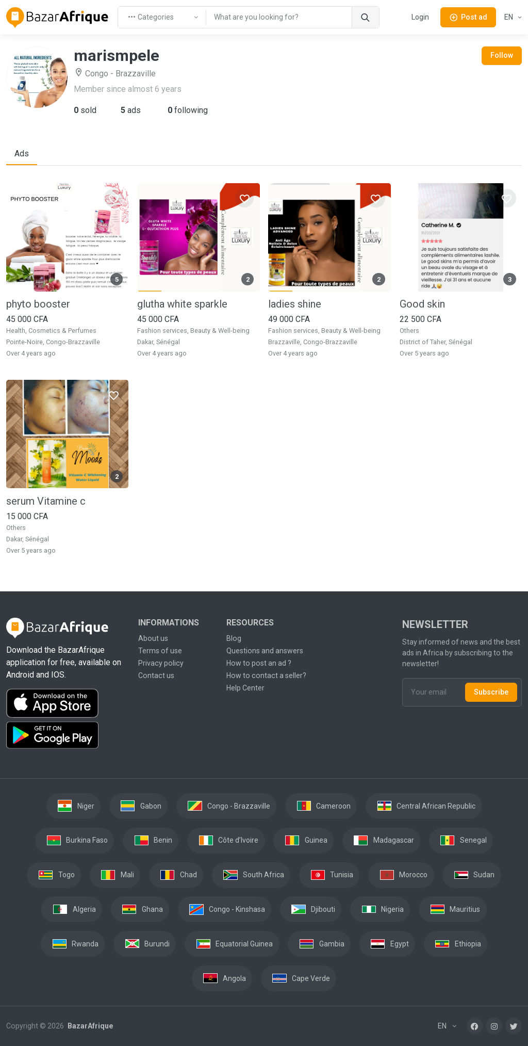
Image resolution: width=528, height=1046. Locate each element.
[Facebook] (475, 1026)
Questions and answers (264, 651)
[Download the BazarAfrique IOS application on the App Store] (66, 703)
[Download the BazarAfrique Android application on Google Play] (66, 735)
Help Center (245, 688)
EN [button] (509, 17)
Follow (501, 55)
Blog (233, 638)
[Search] (365, 17)
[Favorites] (113, 198)
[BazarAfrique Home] (57, 17)
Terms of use (160, 651)
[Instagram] (494, 1026)
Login (420, 17)
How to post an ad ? (258, 663)
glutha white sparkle (182, 304)
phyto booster (38, 304)
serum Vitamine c (46, 501)
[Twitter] (513, 1026)
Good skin (422, 304)
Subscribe (491, 692)
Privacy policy (161, 663)
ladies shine (294, 304)
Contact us (156, 675)
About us (153, 638)
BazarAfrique (89, 1026)
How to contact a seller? (266, 675)
